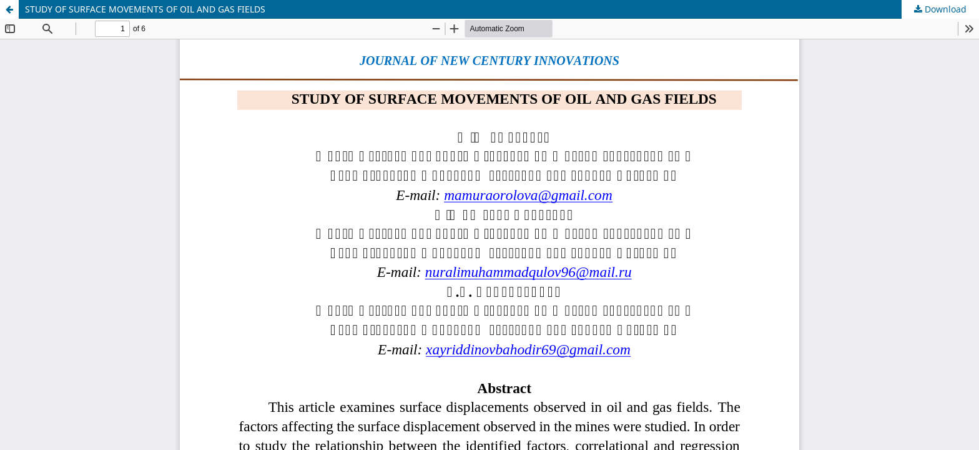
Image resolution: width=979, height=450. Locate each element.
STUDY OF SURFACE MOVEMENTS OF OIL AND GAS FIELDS (145, 9)
